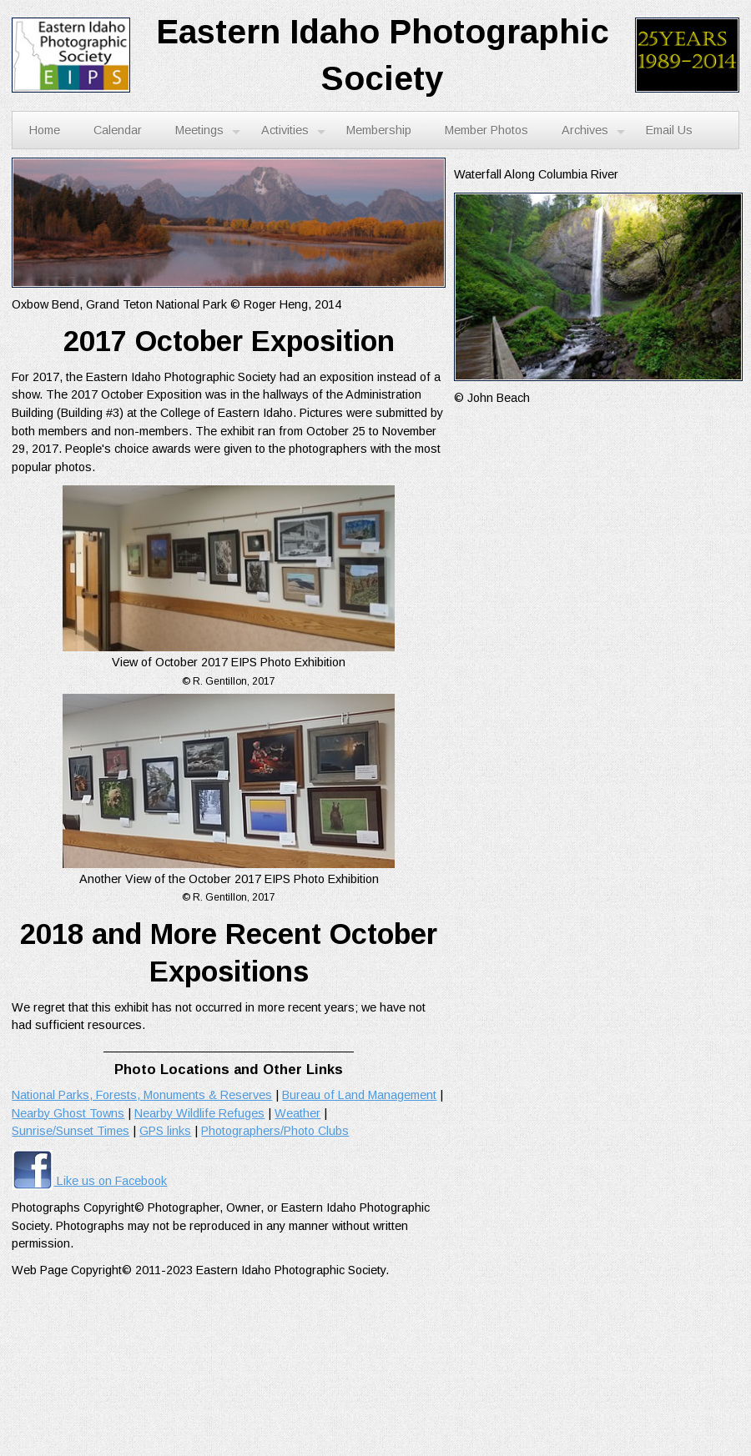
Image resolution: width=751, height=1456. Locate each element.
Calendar (117, 130)
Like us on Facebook (89, 1180)
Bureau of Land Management (359, 1095)
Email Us (669, 130)
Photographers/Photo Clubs (275, 1130)
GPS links (165, 1130)
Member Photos (486, 130)
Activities (293, 130)
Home (44, 130)
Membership (378, 130)
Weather (297, 1113)
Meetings (207, 130)
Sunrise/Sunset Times (70, 1130)
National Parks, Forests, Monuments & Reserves (142, 1095)
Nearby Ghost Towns (68, 1113)
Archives (593, 130)
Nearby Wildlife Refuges (199, 1113)
